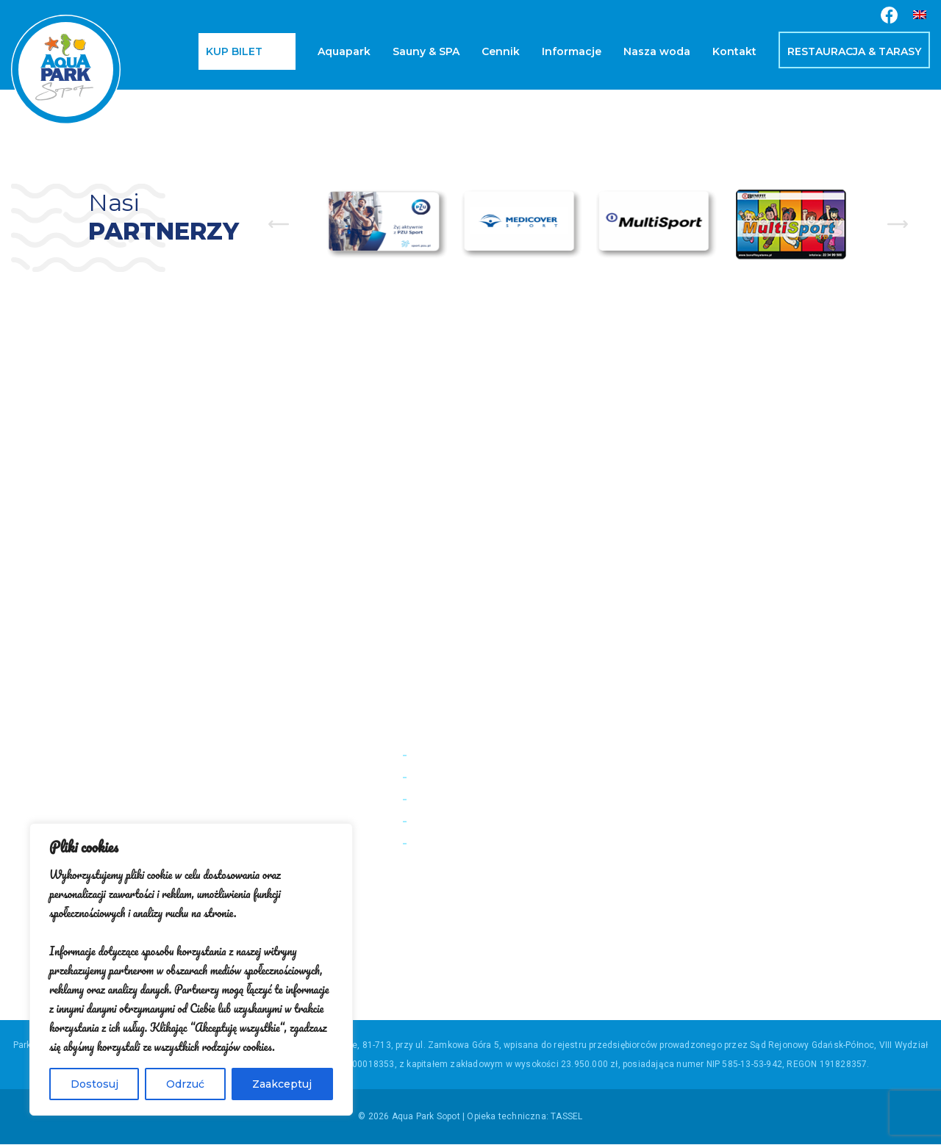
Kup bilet (234, 51)
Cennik (501, 51)
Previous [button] (278, 224)
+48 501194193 (853, 795)
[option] (387, 223)
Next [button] (897, 224)
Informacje (571, 51)
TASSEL (566, 1117)
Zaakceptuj (282, 1084)
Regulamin (437, 776)
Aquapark (344, 51)
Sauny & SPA (426, 51)
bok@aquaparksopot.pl (826, 855)
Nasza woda (656, 51)
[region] (191, 969)
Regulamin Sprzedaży (466, 821)
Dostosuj (94, 1084)
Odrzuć (185, 1084)
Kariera (428, 798)
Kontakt (734, 51)
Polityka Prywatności (464, 843)
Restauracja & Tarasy (854, 51)
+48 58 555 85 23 (836, 835)
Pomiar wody (444, 754)
